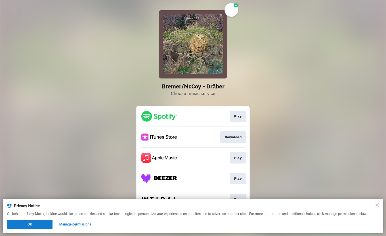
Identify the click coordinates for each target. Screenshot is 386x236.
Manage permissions (75, 224)
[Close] (377, 205)
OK (30, 224)
